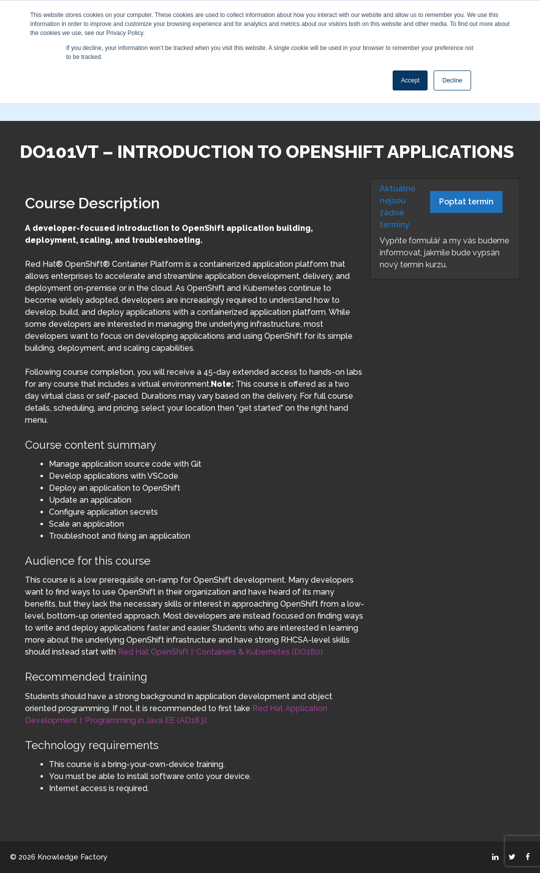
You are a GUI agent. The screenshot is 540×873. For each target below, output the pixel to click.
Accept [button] (410, 80)
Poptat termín (466, 201)
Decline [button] (452, 80)
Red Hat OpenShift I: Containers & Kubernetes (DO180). (221, 652)
